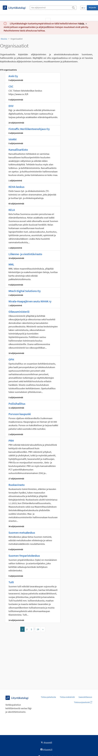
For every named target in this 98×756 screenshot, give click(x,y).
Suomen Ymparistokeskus (24, 555)
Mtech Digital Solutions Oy (25, 291)
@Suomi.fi (46, 749)
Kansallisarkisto (18, 149)
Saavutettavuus (85, 697)
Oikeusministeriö (19, 311)
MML (11, 264)
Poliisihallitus (17, 403)
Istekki (13, 139)
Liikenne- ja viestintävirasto (25, 254)
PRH (11, 440)
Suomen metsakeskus (22, 532)
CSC (11, 86)
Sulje (83, 23)
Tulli (11, 582)
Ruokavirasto (17, 485)
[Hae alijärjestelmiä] (53, 8)
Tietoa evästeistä (67, 697)
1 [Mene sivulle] (22, 629)
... (34, 628)
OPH (11, 359)
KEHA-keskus (16, 187)
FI (83, 8)
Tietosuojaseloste (83, 702)
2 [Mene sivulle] (26, 629)
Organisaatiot (16, 38)
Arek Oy (13, 76)
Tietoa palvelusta (48, 697)
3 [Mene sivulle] (31, 629)
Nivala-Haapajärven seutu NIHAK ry (30, 301)
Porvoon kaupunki (20, 414)
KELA (12, 210)
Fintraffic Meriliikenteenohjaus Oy (29, 129)
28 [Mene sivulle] (38, 629)
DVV (11, 106)
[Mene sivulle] (43, 629)
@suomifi (46, 742)
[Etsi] (73, 7)
